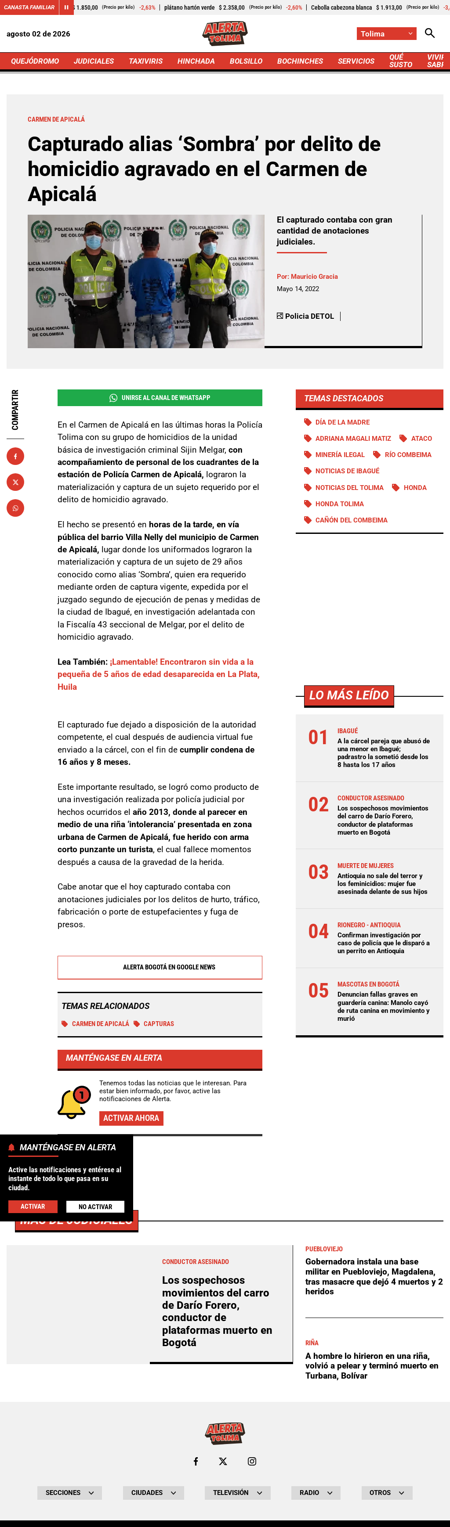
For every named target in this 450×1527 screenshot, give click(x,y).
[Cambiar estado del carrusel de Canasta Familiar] (66, 7)
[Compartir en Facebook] (15, 456)
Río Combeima (408, 455)
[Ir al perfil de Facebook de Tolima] (196, 1461)
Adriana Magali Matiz (353, 439)
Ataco (421, 439)
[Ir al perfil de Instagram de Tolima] (252, 1461)
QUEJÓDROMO (35, 61)
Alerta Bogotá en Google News (160, 967)
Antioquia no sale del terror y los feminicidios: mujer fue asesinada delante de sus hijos (383, 884)
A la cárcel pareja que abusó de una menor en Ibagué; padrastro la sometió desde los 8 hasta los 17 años (384, 753)
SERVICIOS (356, 61)
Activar (33, 1206)
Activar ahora (131, 1118)
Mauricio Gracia (314, 277)
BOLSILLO (246, 61)
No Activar (95, 1207)
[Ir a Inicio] (225, 33)
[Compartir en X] (15, 482)
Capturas (154, 1024)
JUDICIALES (94, 61)
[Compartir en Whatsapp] (15, 508)
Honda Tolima (340, 504)
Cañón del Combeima (352, 520)
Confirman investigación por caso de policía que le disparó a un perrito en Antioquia (384, 943)
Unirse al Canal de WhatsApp (159, 398)
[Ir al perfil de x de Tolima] (223, 1461)
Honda (415, 488)
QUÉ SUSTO (400, 61)
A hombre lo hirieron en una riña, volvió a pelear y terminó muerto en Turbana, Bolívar (372, 1366)
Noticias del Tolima (350, 488)
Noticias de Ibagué (347, 471)
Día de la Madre (343, 422)
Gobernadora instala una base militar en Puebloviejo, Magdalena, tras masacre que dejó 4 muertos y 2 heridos (374, 1277)
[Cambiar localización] (387, 33)
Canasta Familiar (29, 7)
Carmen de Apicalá (95, 1024)
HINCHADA (196, 61)
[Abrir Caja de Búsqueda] (430, 33)
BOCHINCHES (300, 61)
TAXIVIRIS (146, 61)
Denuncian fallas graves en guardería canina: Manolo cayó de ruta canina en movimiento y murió (384, 1006)
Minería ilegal (340, 455)
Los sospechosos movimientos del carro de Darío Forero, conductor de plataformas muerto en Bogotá (383, 820)
